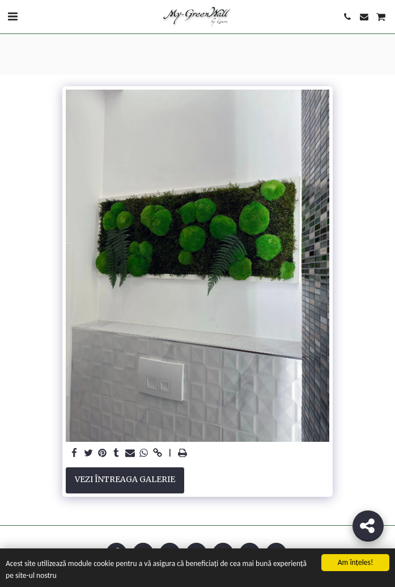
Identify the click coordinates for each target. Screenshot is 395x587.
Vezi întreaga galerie (125, 479)
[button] (12, 16)
